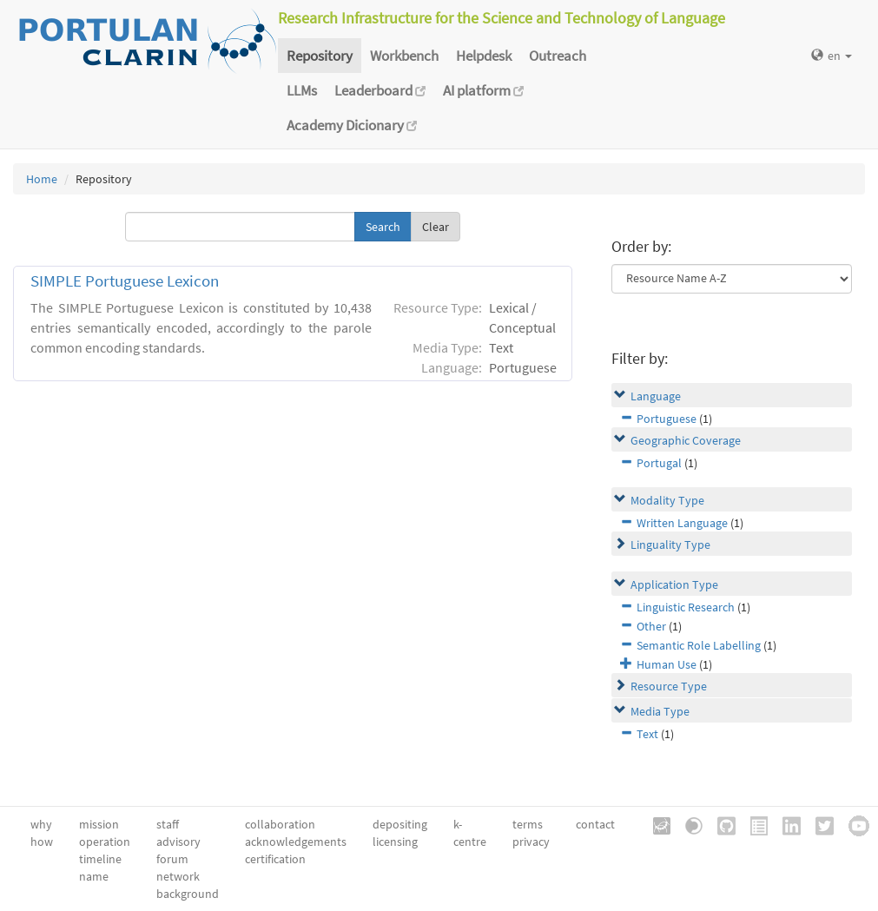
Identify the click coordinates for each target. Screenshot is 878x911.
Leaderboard (380, 90)
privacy (531, 841)
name (94, 876)
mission (99, 824)
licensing (395, 841)
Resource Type (668, 686)
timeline (100, 859)
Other (651, 626)
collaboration (280, 824)
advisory (178, 841)
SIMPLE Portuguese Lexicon (124, 281)
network (178, 876)
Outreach (557, 55)
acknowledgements (296, 841)
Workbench (404, 55)
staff (167, 824)
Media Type (660, 711)
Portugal (659, 463)
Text (647, 734)
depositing (400, 824)
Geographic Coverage (685, 440)
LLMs (302, 90)
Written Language (682, 523)
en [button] (831, 55)
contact (595, 824)
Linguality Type (670, 544)
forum (172, 859)
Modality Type (667, 500)
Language (655, 396)
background (187, 893)
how (41, 841)
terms (527, 824)
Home (41, 179)
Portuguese (666, 418)
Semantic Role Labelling (699, 645)
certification (275, 859)
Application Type (674, 584)
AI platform (483, 90)
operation (104, 841)
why (41, 824)
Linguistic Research (686, 607)
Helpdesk (484, 55)
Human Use (666, 664)
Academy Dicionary (352, 125)
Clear (435, 226)
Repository (320, 55)
